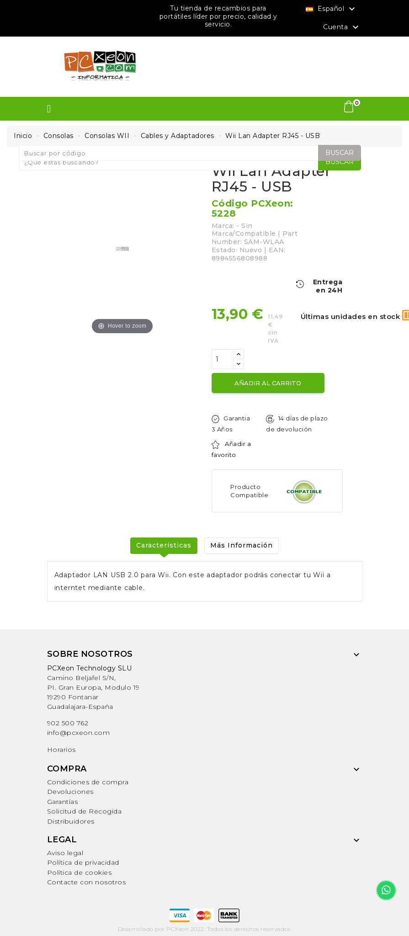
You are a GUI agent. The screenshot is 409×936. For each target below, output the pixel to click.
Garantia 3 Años (231, 424)
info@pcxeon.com (78, 733)
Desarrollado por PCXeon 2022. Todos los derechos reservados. (205, 928)
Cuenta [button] (342, 27)
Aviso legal (65, 853)
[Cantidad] (223, 359)
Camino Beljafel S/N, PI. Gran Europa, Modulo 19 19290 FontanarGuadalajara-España (93, 687)
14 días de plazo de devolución (297, 424)
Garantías (62, 802)
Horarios (61, 749)
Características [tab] (163, 545)
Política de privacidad (83, 862)
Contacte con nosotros (86, 882)
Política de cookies (79, 872)
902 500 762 (68, 723)
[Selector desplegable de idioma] (331, 9)
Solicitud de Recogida (84, 811)
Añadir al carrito (267, 383)
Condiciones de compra (88, 782)
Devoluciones (70, 791)
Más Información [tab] (241, 545)
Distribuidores (71, 821)
